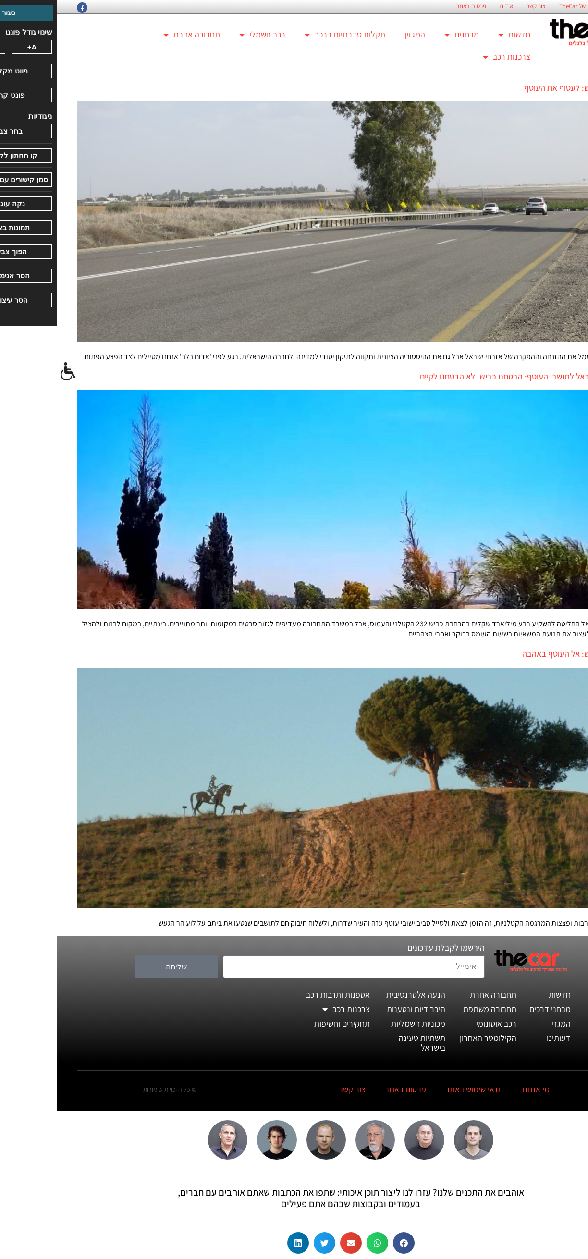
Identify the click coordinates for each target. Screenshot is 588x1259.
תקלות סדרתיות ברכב (288, 34)
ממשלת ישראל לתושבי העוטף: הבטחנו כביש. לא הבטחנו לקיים (465, 376)
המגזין (358, 34)
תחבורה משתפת (433, 1009)
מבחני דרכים (493, 1009)
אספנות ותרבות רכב (281, 994)
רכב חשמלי (206, 34)
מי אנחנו (479, 1089)
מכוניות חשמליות (361, 1023)
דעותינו (502, 1037)
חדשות (457, 34)
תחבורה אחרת (135, 34)
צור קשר (479, 6)
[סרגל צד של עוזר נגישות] (11, 371)
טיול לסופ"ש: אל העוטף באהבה (517, 653)
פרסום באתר (414, 6)
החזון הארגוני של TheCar (531, 6)
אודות (449, 6)
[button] (347, 1243)
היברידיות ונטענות (359, 1009)
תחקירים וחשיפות (285, 1023)
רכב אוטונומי (439, 1023)
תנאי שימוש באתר (417, 1089)
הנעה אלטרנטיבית (359, 994)
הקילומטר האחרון (431, 1037)
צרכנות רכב (450, 57)
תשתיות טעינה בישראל (365, 1042)
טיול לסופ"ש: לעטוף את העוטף (517, 87)
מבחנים (405, 34)
